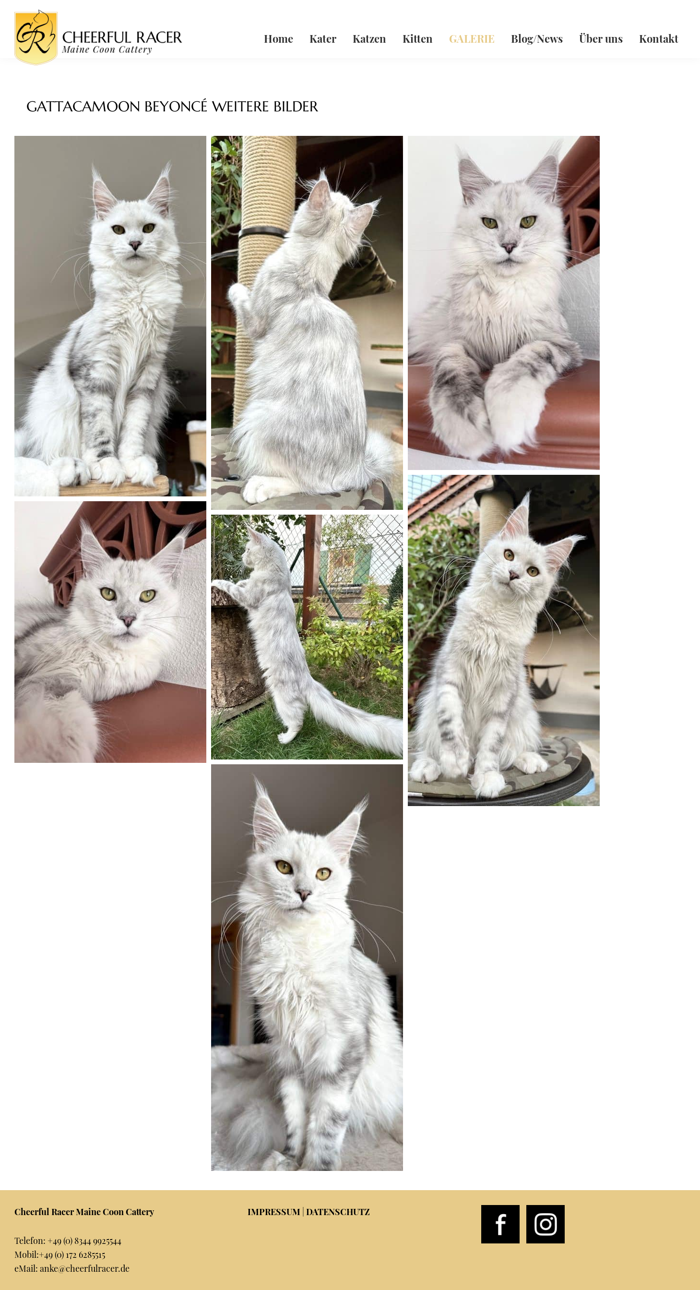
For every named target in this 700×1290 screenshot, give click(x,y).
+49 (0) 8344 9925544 (84, 1240)
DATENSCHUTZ (338, 1212)
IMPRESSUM (274, 1212)
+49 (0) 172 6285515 (72, 1254)
